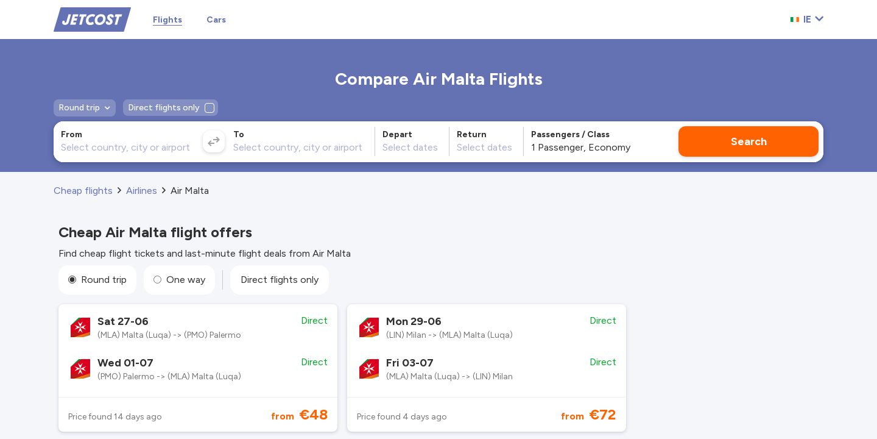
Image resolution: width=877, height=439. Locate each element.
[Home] (92, 18)
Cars (216, 20)
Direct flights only (280, 279)
